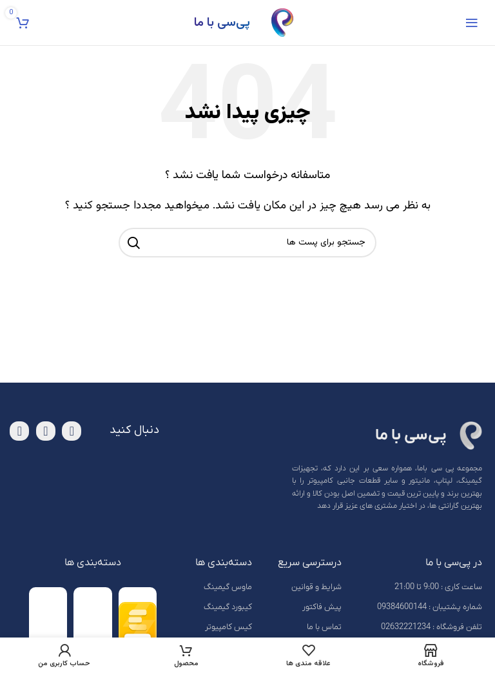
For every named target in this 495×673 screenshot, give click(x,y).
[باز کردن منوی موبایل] (472, 22)
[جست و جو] (247, 242)
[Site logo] (282, 23)
